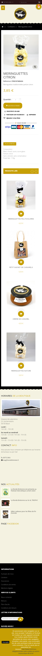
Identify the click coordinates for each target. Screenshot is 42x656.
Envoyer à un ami (13, 111)
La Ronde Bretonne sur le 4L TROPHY (24, 500)
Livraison (4, 577)
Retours (4, 601)
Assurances (5, 581)
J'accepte (5, 642)
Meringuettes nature (21, 371)
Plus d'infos (10, 143)
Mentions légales (7, 588)
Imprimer (32, 115)
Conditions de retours (8, 608)
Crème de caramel (21, 319)
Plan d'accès (5, 604)
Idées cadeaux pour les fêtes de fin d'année (23, 512)
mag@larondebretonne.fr (11, 460)
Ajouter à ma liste (13, 118)
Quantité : (7, 99)
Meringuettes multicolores (21, 219)
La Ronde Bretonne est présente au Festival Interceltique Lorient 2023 (23, 490)
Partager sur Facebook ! (15, 115)
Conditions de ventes (8, 584)
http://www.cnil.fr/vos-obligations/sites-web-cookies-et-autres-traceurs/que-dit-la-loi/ (26, 651)
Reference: (7, 81)
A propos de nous (7, 574)
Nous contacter (6, 597)
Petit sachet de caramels (21, 267)
